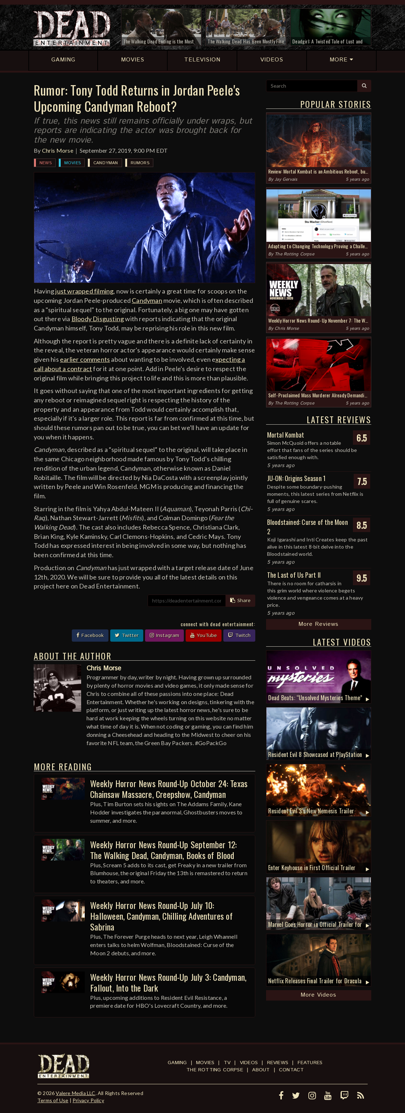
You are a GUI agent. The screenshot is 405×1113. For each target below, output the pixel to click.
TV (227, 1062)
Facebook (90, 635)
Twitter (127, 635)
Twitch (239, 635)
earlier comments (85, 359)
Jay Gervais (286, 179)
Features (310, 1062)
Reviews (277, 1062)
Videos (249, 1062)
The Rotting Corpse (294, 254)
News (45, 163)
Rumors (140, 163)
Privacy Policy (88, 1100)
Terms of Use (52, 1100)
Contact (291, 1069)
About (261, 1069)
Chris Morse (57, 150)
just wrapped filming (84, 291)
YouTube (203, 635)
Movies (72, 163)
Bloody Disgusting (97, 319)
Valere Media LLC (75, 1093)
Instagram (164, 635)
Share (240, 600)
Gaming (177, 1062)
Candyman (105, 163)
